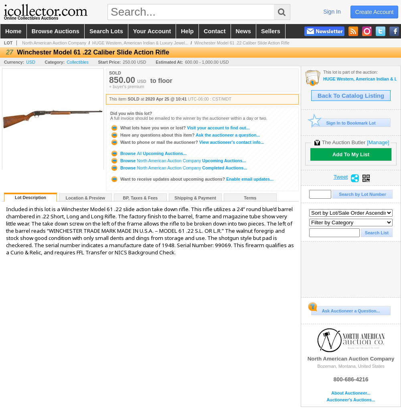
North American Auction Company (54, 42)
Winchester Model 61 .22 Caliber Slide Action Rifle (242, 42)
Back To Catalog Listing (351, 96)
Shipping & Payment (195, 197)
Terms (250, 197)
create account (374, 12)
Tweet (341, 177)
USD (30, 62)
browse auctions (55, 31)
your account (152, 31)
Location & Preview (85, 197)
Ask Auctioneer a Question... (345, 309)
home (13, 31)
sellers (270, 31)
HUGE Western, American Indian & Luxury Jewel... (140, 42)
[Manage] (378, 142)
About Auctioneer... (350, 393)
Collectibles (78, 62)
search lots (106, 31)
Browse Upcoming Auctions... (148, 153)
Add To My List (350, 154)
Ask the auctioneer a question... (185, 135)
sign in (332, 11)
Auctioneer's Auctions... (350, 400)
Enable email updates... (191, 179)
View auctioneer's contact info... (187, 142)
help (187, 31)
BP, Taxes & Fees (140, 197)
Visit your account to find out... (179, 127)
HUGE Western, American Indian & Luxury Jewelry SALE (360, 79)
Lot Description (30, 197)
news (243, 31)
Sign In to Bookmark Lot (343, 122)
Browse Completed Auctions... (178, 167)
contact (215, 31)
